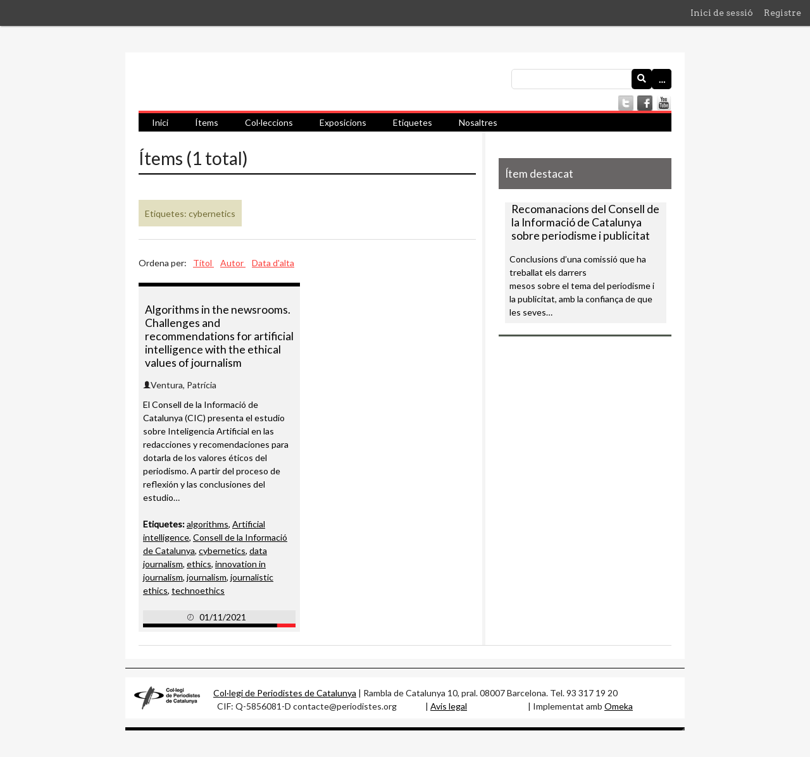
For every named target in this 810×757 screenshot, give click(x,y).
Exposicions (343, 122)
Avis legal (448, 706)
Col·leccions (269, 122)
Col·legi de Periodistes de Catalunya (284, 692)
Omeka (618, 706)
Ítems (206, 122)
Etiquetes (412, 122)
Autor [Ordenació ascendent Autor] (233, 262)
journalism (207, 577)
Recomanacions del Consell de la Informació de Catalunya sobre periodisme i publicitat (585, 222)
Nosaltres (478, 122)
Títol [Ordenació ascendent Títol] (203, 262)
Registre (782, 13)
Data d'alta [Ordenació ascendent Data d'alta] (273, 262)
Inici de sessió (721, 13)
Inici (160, 122)
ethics (199, 563)
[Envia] (642, 79)
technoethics (198, 590)
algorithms (207, 524)
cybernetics (222, 550)
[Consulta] (591, 79)
